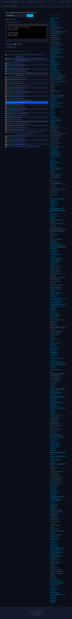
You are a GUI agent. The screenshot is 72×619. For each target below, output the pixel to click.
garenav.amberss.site (55, 300)
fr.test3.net (18, 119)
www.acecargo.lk (54, 521)
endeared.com (54, 325)
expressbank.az (54, 467)
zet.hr (51, 341)
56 (11, 115)
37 (13, 58)
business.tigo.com (55, 143)
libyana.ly (52, 206)
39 (13, 65)
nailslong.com (19, 81)
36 (11, 100)
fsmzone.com (19, 54)
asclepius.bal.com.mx (56, 561)
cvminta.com (29, 73)
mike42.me (53, 344)
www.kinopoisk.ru (55, 592)
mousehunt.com (54, 560)
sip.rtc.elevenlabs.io (55, 135)
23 (13, 87)
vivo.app (52, 462)
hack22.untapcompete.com (57, 594)
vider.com (52, 366)
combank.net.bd (54, 517)
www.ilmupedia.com (55, 254)
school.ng (52, 360)
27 (11, 96)
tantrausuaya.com (55, 72)
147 (14, 117)
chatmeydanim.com (55, 91)
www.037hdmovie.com (56, 306)
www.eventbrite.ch (55, 262)
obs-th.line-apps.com (56, 106)
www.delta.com (54, 35)
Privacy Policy (33, 611)
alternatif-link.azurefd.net (56, 231)
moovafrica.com (54, 554)
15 (13, 104)
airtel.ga (52, 172)
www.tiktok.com (54, 202)
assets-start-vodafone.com (57, 95)
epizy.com (52, 160)
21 (11, 83)
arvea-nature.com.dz (21, 136)
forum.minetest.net (20, 109)
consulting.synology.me (56, 471)
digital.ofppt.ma (19, 146)
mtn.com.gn (53, 523)
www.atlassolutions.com (56, 552)
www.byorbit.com (54, 279)
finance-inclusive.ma (55, 266)
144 (14, 131)
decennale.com (19, 125)
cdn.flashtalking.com (55, 137)
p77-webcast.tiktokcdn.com (57, 496)
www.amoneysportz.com (56, 402)
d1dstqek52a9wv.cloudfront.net (58, 408)
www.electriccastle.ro (56, 569)
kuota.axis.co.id (54, 335)
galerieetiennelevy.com (21, 69)
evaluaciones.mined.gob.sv (57, 437)
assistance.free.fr (20, 144)
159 (9, 54)
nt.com (52, 158)
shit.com (52, 465)
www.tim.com (53, 440)
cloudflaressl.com (55, 446)
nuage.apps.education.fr (22, 58)
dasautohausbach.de (55, 287)
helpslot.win (53, 450)
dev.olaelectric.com (55, 177)
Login (62, 1)
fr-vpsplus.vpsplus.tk (21, 113)
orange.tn (52, 533)
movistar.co (53, 218)
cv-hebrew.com (19, 73)
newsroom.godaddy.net (56, 258)
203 (14, 111)
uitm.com (52, 565)
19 (11, 81)
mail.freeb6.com (54, 24)
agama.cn (52, 387)
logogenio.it (18, 104)
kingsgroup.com (54, 22)
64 (11, 121)
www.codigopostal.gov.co (57, 531)
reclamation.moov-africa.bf (57, 277)
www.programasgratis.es (22, 85)
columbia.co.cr (54, 204)
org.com (52, 527)
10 (11, 63)
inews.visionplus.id (55, 316)
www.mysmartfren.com (56, 285)
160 (14, 123)
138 (14, 106)
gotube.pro (53, 590)
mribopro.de (28, 54)
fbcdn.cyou (53, 596)
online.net (38, 132)
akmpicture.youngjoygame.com (58, 456)
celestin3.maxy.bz (20, 127)
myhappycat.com (54, 37)
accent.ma (53, 586)
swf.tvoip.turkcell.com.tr (56, 45)
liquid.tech (53, 602)
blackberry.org (54, 558)
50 (13, 67)
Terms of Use (39, 611)
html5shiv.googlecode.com (57, 245)
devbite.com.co (54, 321)
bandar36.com (54, 421)
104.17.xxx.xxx (53, 346)
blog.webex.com (54, 126)
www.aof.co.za (54, 191)
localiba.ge (18, 117)
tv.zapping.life (54, 118)
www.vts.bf (53, 577)
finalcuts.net (53, 54)
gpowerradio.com (54, 181)
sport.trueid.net (54, 492)
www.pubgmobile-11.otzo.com (58, 189)
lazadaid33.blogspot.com (57, 208)
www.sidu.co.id (54, 339)
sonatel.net (53, 329)
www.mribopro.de (38, 54)
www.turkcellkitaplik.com (56, 548)
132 (14, 98)
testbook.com (53, 104)
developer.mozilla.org (56, 74)
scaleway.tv (29, 133)
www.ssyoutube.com (21, 115)
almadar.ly (53, 116)
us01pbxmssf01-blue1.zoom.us (58, 304)
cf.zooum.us (53, 600)
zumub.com (53, 124)
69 (11, 131)
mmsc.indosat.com (55, 381)
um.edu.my (53, 404)
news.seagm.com (54, 29)
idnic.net (52, 93)
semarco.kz (53, 383)
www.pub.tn (53, 494)
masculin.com (19, 67)
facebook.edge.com (55, 43)
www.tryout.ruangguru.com (57, 77)
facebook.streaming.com (56, 573)
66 (13, 113)
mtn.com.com (53, 431)
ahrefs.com (53, 448)
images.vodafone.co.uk (56, 435)
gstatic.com (53, 233)
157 (14, 73)
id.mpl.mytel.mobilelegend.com (58, 133)
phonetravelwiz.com (55, 51)
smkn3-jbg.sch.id (54, 243)
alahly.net (52, 89)
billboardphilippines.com (56, 53)
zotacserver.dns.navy (21, 123)
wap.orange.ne (54, 149)
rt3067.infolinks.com (55, 500)
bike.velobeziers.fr (20, 94)
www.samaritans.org (55, 369)
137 (14, 63)
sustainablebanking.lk (56, 183)
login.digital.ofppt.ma (32, 146)
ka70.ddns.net (19, 56)
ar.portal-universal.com (56, 102)
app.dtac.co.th (54, 318)
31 (11, 98)
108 (14, 102)
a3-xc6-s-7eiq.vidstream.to (23, 100)
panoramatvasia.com (55, 429)
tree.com (52, 264)
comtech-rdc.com (55, 490)
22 (11, 87)
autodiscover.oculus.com (56, 56)
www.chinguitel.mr (55, 175)
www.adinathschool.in (56, 302)
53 (11, 111)
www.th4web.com (55, 268)
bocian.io (52, 540)
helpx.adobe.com (54, 498)
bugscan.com (53, 506)
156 (14, 140)
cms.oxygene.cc (10, 22)
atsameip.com (54, 542)
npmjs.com (53, 164)
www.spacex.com (54, 26)
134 (14, 71)
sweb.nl (52, 87)
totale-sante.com (54, 439)
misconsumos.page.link (56, 477)
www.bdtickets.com (55, 379)
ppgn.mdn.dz (53, 235)
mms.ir (52, 237)
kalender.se (18, 63)
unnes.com (53, 469)
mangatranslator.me (55, 375)
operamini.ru (53, 385)
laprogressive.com (55, 588)
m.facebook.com (54, 536)
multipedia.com (54, 150)
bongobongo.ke (54, 391)
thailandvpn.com (20, 106)
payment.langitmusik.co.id (57, 319)
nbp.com (52, 110)
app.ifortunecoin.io (55, 162)
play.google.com (54, 214)
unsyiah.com (53, 508)
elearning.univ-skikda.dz (56, 571)
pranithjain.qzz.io (54, 417)
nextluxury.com (54, 83)
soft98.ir (52, 575)
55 (11, 113)
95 (13, 90)
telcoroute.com (54, 563)
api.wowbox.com (54, 485)
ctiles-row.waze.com (55, 460)
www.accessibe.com (55, 377)
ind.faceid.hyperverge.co (56, 362)
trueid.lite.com (54, 312)
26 (13, 54)
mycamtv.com (54, 193)
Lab (22, 1)
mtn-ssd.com (53, 195)
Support (39, 1)
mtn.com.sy (53, 296)
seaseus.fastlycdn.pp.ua (56, 583)
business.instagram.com (56, 223)
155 (14, 83)
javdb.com (53, 60)
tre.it (51, 179)
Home (6, 1)
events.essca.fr (19, 96)
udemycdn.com (54, 101)
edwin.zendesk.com (55, 343)
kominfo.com (53, 310)
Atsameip (14, 6)
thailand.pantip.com (55, 33)
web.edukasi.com (54, 348)
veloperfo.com (19, 90)
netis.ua (52, 454)
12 (11, 65)
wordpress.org (54, 567)
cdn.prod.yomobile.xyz (56, 556)
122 (14, 92)
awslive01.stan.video (55, 239)
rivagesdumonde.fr (20, 71)
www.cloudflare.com (55, 273)
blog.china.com (54, 170)
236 (14, 77)
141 (14, 121)
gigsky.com (53, 488)
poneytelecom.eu (20, 132)
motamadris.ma (54, 546)
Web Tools (14, 1)
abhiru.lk (52, 291)
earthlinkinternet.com (55, 173)
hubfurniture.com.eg (55, 289)
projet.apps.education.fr (37, 58)
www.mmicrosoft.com (56, 510)
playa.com (53, 185)
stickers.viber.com (55, 550)
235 (14, 96)
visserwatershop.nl (55, 39)
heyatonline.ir (53, 166)
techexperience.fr (20, 88)
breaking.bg (18, 98)
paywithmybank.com (55, 535)
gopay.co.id (53, 68)
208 (14, 79)
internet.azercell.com (55, 415)
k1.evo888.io (53, 248)
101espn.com (53, 200)
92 (13, 136)
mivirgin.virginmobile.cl (56, 331)
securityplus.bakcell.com (56, 97)
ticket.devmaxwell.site (56, 392)
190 (14, 108)
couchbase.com (54, 519)
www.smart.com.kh (55, 156)
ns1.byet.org (53, 410)
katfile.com (53, 222)
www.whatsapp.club (55, 41)
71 (11, 136)
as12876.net (30, 132)
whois (16, 21)
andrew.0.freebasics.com (56, 28)
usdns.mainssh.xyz (55, 281)
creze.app (52, 252)
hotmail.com (53, 85)
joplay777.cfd (53, 141)
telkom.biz (53, 598)
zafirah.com (53, 350)
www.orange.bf (54, 250)
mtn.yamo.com (54, 544)
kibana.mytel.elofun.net (56, 425)
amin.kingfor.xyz (19, 129)
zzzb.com (52, 256)
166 (14, 142)
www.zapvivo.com (55, 152)
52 (11, 106)
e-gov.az (52, 108)
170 (14, 81)
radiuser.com (53, 487)
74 (11, 144)
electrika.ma (53, 394)
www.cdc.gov (53, 66)
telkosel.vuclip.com (55, 271)
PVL (38, 615)
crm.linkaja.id (53, 187)
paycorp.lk (53, 225)
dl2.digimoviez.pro (55, 270)
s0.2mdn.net (53, 398)
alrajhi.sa (52, 58)
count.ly (52, 502)
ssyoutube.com (19, 138)
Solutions (30, 1)
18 (11, 79)
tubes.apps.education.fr (22, 60)
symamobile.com (54, 62)
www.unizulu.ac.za (55, 538)
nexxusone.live (54, 529)
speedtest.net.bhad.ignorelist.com (25, 121)
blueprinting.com (54, 18)
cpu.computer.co (54, 579)
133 (14, 138)
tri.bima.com (53, 323)
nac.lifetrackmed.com (56, 483)
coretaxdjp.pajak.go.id (56, 293)
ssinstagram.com (54, 513)
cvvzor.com (38, 73)
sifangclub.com (54, 427)
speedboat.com (54, 47)
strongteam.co (54, 504)
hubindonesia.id (54, 294)
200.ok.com (53, 400)
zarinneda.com (54, 139)
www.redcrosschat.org (56, 79)
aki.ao (51, 114)
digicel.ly (52, 356)
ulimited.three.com (55, 525)
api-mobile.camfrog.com (56, 581)
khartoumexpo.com (55, 64)
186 (14, 119)
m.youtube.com (54, 145)
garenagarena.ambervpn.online (58, 298)
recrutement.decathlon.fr (22, 92)
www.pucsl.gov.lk (54, 444)
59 (11, 119)
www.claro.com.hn (55, 475)
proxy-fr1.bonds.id (41, 121)
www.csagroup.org (55, 406)
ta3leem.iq (53, 275)
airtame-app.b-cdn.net (56, 511)
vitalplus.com (19, 111)
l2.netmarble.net (54, 473)
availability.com (54, 354)
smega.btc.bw (54, 216)
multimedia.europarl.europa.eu (58, 81)
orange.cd (52, 412)
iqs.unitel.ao (53, 99)
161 (13, 85)
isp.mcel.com (53, 414)
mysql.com (53, 283)
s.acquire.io (53, 308)
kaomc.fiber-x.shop (55, 481)
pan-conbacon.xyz (55, 314)
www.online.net (19, 133)
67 (11, 127)
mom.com (52, 367)
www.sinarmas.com (55, 333)
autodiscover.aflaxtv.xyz (56, 220)
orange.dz (52, 337)
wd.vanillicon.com (55, 458)
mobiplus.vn (53, 515)
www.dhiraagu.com (55, 154)
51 (7, 54)
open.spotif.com (54, 419)
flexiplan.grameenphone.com (58, 76)
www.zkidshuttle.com (56, 227)
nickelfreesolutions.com (56, 49)
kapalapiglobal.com (55, 423)
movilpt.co (53, 112)
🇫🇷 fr (68, 1)
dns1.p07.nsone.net (55, 70)
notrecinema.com (20, 65)
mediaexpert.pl (54, 352)
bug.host (52, 20)
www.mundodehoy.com (56, 358)
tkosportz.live (53, 241)
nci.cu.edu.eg (53, 433)
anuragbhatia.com (55, 585)
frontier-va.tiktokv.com (56, 147)
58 (11, 117)
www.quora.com (54, 127)
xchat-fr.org (18, 83)
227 (14, 125)
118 (14, 69)
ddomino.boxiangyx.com (56, 168)
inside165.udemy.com (55, 479)
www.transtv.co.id (55, 442)
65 (13, 100)
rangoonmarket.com (55, 260)
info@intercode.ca (38, 613)
